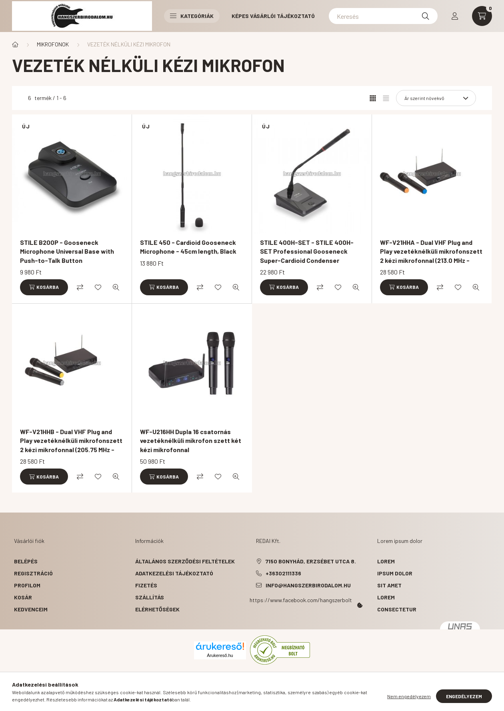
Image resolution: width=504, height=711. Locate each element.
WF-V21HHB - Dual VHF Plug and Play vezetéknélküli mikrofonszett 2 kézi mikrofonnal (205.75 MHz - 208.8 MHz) (71, 445)
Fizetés (146, 585)
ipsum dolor (394, 573)
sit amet (389, 585)
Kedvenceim (31, 609)
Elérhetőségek (157, 609)
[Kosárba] (44, 287)
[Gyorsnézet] (116, 287)
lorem (386, 561)
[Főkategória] (15, 44)
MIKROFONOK (53, 44)
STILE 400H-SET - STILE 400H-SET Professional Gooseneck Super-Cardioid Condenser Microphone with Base (307, 255)
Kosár (23, 597)
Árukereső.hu (220, 655)
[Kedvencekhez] (98, 287)
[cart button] (482, 16)
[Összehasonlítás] (80, 287)
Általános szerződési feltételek (185, 561)
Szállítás (149, 597)
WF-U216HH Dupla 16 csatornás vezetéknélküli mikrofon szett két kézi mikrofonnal (190, 440)
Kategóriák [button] (192, 15)
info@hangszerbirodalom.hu (308, 585)
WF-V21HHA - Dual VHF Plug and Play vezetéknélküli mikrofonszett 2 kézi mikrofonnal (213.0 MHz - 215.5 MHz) (431, 255)
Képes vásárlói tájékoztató (273, 15)
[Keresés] (383, 16)
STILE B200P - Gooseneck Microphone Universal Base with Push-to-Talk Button (67, 251)
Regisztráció (33, 573)
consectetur (396, 609)
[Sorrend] (436, 98)
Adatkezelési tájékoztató (174, 573)
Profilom (27, 585)
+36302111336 (283, 573)
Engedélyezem (464, 696)
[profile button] (455, 16)
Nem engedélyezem (409, 696)
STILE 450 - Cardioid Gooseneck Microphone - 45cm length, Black (188, 246)
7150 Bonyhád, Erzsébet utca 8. (311, 561)
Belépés (26, 561)
